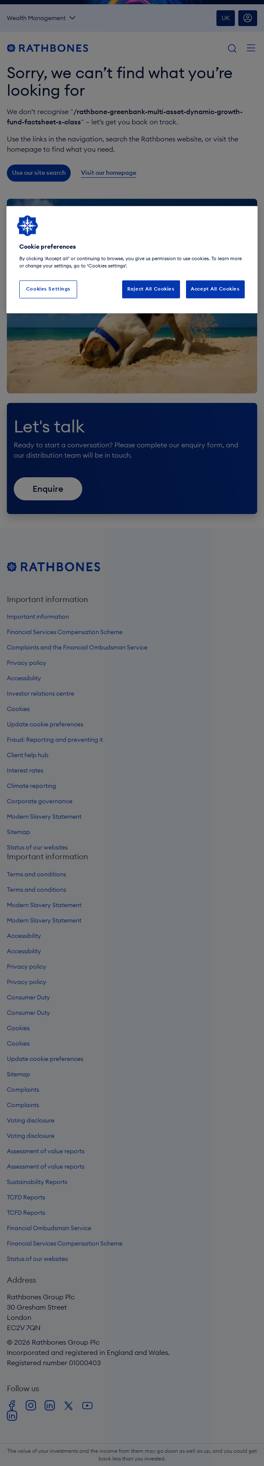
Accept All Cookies (215, 289)
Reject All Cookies (150, 289)
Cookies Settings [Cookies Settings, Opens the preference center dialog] (48, 289)
